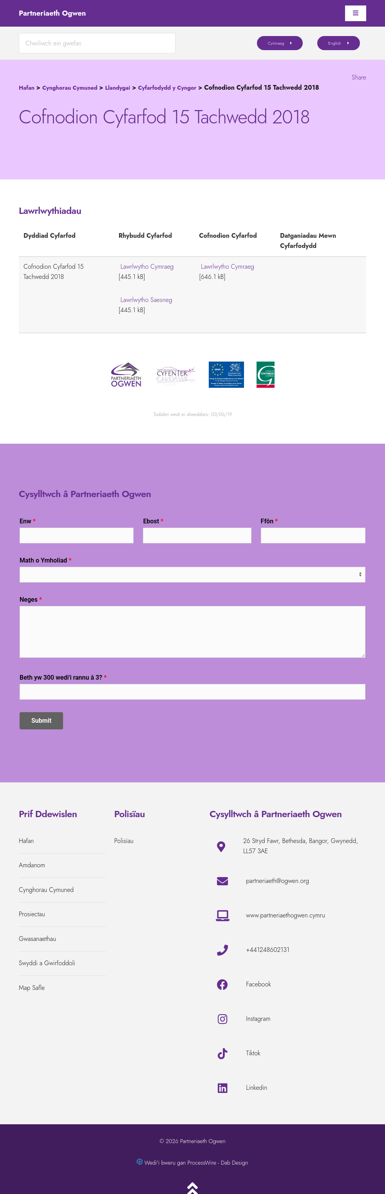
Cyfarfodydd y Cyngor (167, 88)
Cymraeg (276, 43)
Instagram (258, 1018)
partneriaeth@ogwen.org (277, 880)
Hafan (26, 88)
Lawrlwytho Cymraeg (147, 266)
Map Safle (32, 987)
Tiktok (253, 1053)
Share (359, 77)
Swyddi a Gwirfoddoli (47, 963)
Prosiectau (32, 914)
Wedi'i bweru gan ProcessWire (180, 1163)
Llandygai (117, 88)
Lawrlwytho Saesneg (146, 299)
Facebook (258, 984)
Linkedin (256, 1087)
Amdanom (32, 865)
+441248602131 (267, 949)
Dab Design (234, 1163)
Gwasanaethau (37, 938)
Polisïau (124, 840)
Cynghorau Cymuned (70, 88)
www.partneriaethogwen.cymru (285, 915)
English (334, 43)
